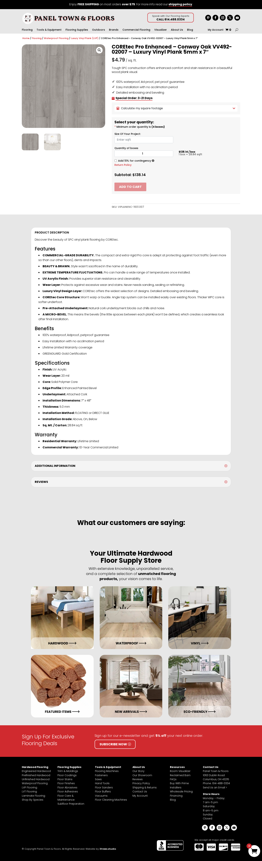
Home (25, 38)
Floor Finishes (66, 783)
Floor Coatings (67, 775)
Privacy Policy (141, 783)
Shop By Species (32, 800)
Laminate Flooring (33, 796)
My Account (215, 30)
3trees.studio (108, 849)
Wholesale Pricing (181, 791)
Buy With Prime (179, 783)
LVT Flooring (29, 791)
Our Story (138, 771)
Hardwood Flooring (35, 767)
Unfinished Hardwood (35, 779)
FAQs (173, 779)
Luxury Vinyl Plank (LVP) (84, 38)
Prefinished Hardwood (36, 775)
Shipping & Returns (144, 787)
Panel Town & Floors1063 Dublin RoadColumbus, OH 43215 (216, 775)
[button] (99, 50)
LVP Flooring (29, 787)
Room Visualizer (180, 771)
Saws (98, 779)
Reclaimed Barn (180, 775)
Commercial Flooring (136, 30)
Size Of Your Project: (127, 134)
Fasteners (101, 775)
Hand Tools (102, 783)
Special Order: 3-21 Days (134, 98)
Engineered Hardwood (36, 771)
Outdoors (98, 30)
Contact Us (139, 791)
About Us (177, 30)
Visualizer (160, 30)
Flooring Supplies (77, 30)
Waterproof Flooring (56, 38)
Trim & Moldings (67, 771)
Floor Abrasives (67, 787)
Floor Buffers (103, 791)
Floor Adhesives (67, 791)
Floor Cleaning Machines (111, 800)
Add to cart (130, 186)
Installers (175, 787)
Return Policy (123, 165)
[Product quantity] (143, 153)
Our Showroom (142, 775)
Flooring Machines (107, 771)
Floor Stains (64, 779)
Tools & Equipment (49, 30)
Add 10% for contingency (134, 161)
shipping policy (180, 4)
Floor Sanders (104, 787)
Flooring (27, 30)
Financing (176, 796)
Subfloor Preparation (70, 804)
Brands (113, 30)
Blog (190, 30)
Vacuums (101, 796)
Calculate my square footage (176, 108)
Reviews (137, 779)
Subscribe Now (113, 744)
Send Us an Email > (215, 787)
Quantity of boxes (126, 148)
